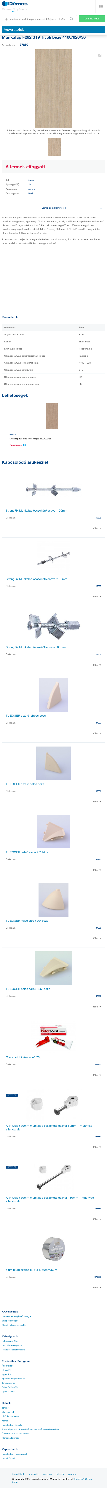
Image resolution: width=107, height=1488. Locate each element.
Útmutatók (6, 1370)
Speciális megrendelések (13, 1378)
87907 (98, 722)
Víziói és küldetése (10, 1416)
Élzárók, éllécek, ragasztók (14, 1325)
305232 (98, 1064)
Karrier (5, 1420)
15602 (98, 517)
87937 (98, 996)
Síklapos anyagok (10, 1320)
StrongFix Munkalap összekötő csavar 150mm (36, 579)
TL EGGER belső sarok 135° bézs (28, 989)
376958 (98, 1276)
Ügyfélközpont (8, 1458)
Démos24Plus (91, 18)
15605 (98, 586)
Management (8, 1412)
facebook (47, 1473)
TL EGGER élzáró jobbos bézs (26, 715)
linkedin (60, 1473)
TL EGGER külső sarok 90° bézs (27, 920)
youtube (72, 1473)
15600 (98, 654)
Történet (5, 1408)
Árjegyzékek (7, 1365)
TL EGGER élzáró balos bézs (25, 784)
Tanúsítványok (8, 1383)
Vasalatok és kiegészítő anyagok (16, 1316)
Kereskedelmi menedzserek (14, 1454)
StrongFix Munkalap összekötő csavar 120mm (36, 510)
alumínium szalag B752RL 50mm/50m (31, 1270)
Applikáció (6, 1374)
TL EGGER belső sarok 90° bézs (27, 852)
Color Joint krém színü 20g (23, 1057)
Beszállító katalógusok (12, 1345)
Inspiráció (33, 1473)
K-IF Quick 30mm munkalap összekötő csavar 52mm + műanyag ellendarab (49, 1127)
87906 (98, 791)
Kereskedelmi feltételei (12, 1425)
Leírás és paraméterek (72, 207)
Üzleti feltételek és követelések (16, 1433)
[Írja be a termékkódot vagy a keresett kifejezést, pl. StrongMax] (39, 18)
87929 (98, 927)
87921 (98, 859)
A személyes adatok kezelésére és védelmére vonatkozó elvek (30, 1429)
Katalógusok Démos (11, 1341)
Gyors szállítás (8, 1391)
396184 (98, 1208)
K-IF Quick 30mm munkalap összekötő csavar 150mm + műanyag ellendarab (50, 1199)
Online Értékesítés (10, 1387)
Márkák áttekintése (10, 1438)
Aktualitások (18, 1473)
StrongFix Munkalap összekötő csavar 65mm (36, 647)
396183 (98, 1136)
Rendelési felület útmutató (13, 1349)
